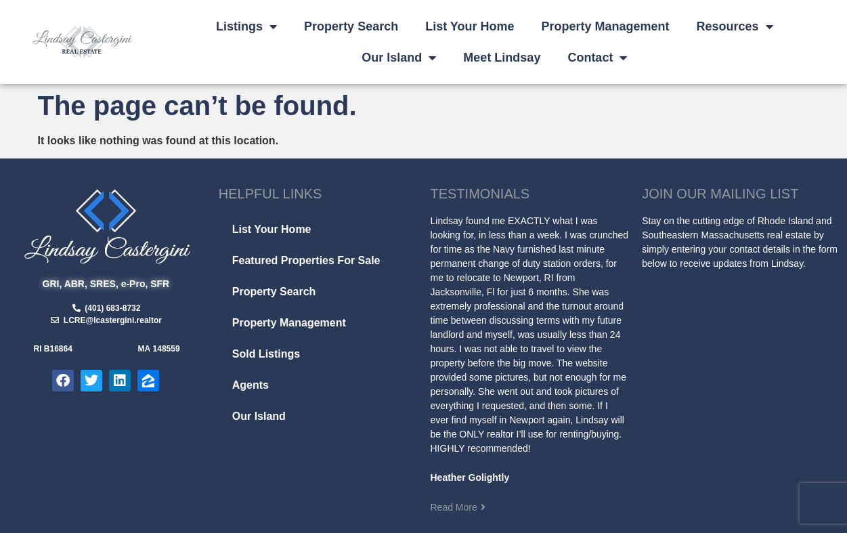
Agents (250, 385)
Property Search (351, 26)
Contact (597, 57)
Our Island (399, 57)
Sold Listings (266, 354)
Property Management (606, 26)
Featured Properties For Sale (306, 260)
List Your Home (469, 26)
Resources (735, 26)
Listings (246, 26)
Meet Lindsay (501, 57)
